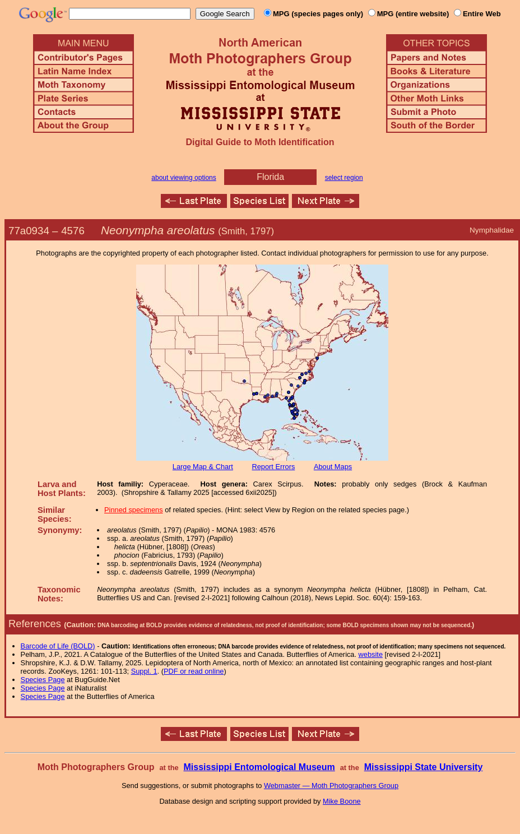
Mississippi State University (423, 767)
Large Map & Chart (203, 466)
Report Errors (273, 466)
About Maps (333, 466)
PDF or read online (194, 671)
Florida (270, 177)
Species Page (43, 679)
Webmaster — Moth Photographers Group (331, 785)
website (371, 654)
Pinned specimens (133, 510)
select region (344, 178)
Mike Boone (342, 801)
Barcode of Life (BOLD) (58, 646)
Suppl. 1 (144, 671)
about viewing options (183, 178)
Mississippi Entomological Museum (259, 767)
